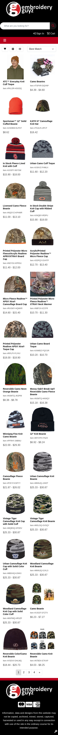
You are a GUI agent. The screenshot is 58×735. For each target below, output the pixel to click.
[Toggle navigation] (5, 40)
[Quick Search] (25, 25)
